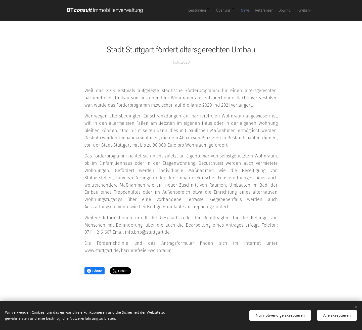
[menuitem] (259, 10)
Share (94, 271)
